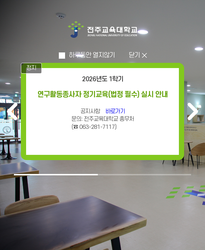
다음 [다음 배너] (193, 111)
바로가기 (115, 111)
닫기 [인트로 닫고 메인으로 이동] (134, 55)
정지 (31, 68)
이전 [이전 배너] (12, 111)
